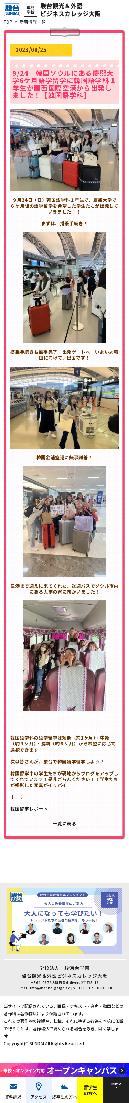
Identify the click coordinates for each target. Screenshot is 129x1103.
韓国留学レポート (29, 812)
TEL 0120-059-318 (96, 993)
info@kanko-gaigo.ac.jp (52, 993)
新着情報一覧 (33, 25)
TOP (8, 25)
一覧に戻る (64, 827)
